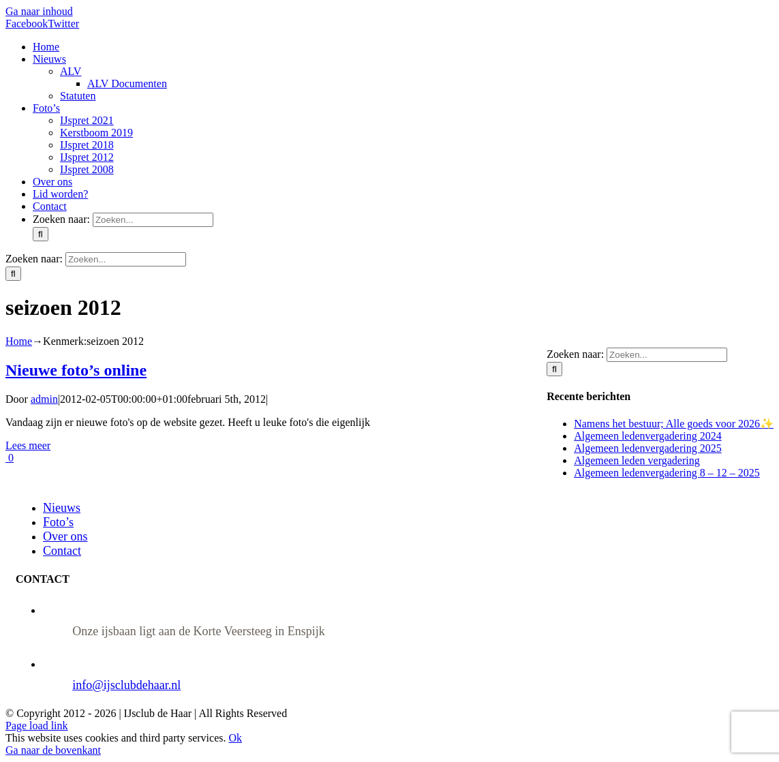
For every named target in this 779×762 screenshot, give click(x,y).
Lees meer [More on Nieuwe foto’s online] (27, 445)
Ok (235, 738)
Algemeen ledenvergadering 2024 (648, 436)
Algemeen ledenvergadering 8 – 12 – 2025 (667, 472)
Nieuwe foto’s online (76, 370)
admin (44, 399)
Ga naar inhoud (39, 11)
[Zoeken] (40, 234)
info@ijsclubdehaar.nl (126, 685)
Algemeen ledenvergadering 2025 (648, 448)
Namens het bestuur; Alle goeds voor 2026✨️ (674, 423)
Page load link (36, 725)
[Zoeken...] (153, 220)
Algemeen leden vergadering (637, 460)
